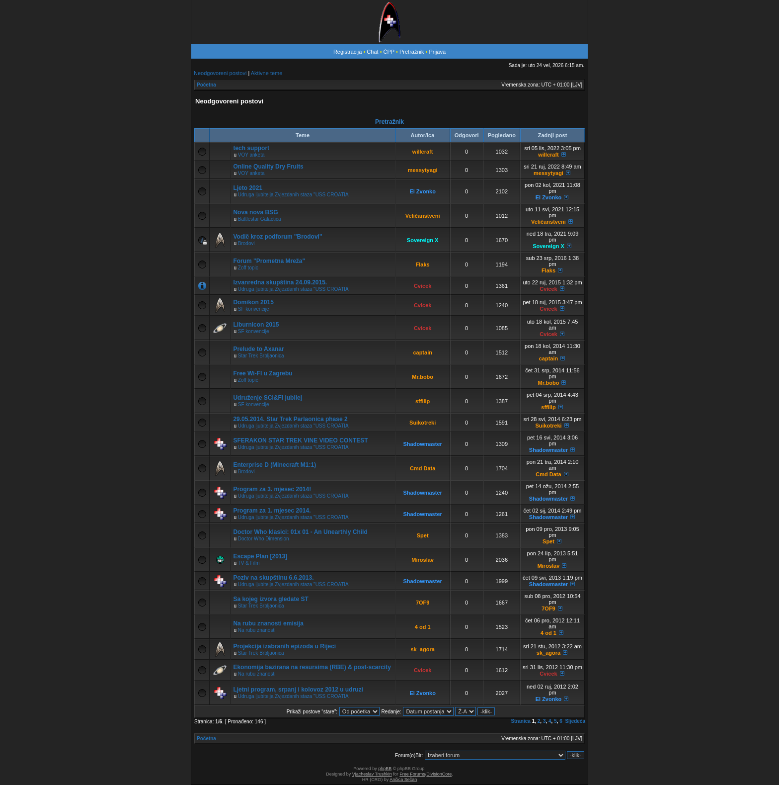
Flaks (423, 264)
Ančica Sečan (403, 779)
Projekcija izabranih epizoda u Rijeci (284, 646)
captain (422, 352)
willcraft (422, 152)
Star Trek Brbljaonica (261, 355)
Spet (423, 535)
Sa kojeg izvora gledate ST (270, 599)
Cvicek (422, 286)
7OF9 (423, 603)
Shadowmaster (422, 444)
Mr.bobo (422, 377)
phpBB (384, 768)
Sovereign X (423, 240)
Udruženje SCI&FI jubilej (267, 397)
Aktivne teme (267, 73)
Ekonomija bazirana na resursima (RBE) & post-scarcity (311, 667)
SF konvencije (253, 309)
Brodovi (246, 243)
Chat (373, 52)
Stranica (520, 721)
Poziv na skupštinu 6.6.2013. (273, 577)
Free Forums (412, 774)
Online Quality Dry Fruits (268, 166)
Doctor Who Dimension (263, 538)
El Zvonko (422, 191)
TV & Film (249, 563)
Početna (206, 84)
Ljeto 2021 (247, 187)
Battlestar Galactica (259, 219)
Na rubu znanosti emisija (268, 623)
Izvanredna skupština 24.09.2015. (280, 282)
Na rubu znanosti (257, 630)
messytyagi (423, 170)
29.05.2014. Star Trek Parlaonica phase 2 (290, 419)
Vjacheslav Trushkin (372, 774)
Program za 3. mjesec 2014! (272, 489)
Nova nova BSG (255, 212)
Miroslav (422, 560)
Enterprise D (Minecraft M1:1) (274, 464)
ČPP (389, 52)
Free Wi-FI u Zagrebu (262, 373)
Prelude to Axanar (258, 349)
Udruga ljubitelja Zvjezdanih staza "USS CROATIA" (294, 194)
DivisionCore (439, 774)
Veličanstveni (422, 216)
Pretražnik (411, 52)
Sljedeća (575, 721)
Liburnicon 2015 (256, 324)
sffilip (422, 401)
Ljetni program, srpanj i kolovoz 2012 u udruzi (298, 689)
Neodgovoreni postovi (220, 73)
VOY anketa (251, 155)
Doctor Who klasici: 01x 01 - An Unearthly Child (300, 531)
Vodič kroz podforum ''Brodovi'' (277, 236)
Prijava (437, 52)
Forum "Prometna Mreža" (269, 261)
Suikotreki (422, 423)
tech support (251, 148)
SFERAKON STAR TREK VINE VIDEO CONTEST (300, 440)
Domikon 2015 (253, 302)
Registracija (347, 52)
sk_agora (423, 649)
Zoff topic (248, 267)
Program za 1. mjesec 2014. (272, 510)
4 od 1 (423, 627)
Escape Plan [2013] (260, 556)
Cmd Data (422, 468)
